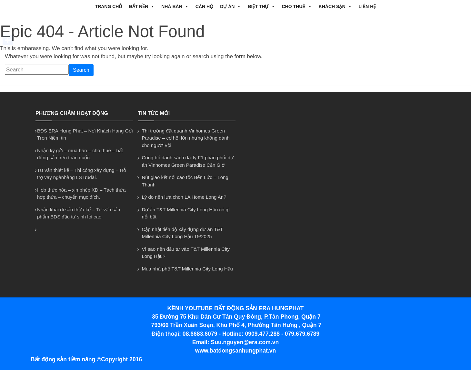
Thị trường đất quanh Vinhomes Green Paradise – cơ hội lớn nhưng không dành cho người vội (186, 138)
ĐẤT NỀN (142, 6)
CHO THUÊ (297, 6)
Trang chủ (108, 6)
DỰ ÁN (230, 6)
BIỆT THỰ (261, 6)
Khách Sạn (335, 6)
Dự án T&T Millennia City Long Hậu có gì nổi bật (186, 213)
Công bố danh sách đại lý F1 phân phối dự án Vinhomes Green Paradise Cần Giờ (188, 161)
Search (81, 70)
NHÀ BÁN (175, 6)
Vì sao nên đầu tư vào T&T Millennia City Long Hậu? (186, 252)
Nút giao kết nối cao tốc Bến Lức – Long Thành (185, 180)
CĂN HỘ (204, 6)
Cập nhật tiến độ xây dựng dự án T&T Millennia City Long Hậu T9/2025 (182, 233)
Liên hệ (367, 6)
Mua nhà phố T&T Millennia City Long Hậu (187, 268)
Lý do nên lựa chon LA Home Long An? (184, 197)
